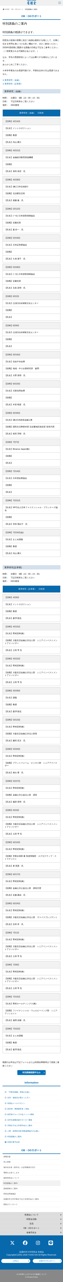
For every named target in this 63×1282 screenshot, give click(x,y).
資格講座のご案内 (10, 1188)
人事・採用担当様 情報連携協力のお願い (22, 1131)
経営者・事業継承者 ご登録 (16, 1109)
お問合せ (16, 1261)
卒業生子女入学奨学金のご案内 (18, 1125)
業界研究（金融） (13, 80)
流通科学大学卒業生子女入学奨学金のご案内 (21, 1199)
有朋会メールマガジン (14, 1103)
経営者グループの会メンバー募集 (19, 1114)
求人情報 (6, 1162)
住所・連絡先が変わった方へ (17, 1098)
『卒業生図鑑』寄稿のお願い (17, 1092)
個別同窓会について (11, 1178)
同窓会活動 (31, 1219)
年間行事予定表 (12, 1142)
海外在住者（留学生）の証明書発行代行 (19, 1167)
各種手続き (31, 1232)
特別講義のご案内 (13, 1137)
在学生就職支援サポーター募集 (18, 1120)
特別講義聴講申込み (31, 1072)
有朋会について (31, 1215)
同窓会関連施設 (9, 1194)
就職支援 (6, 1157)
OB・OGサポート (31, 1228)
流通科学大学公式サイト (47, 1261)
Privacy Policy (32, 1277)
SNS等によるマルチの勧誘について (32, 1274)
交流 (31, 1224)
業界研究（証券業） (14, 84)
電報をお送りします (11, 1173)
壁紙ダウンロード (10, 1204)
